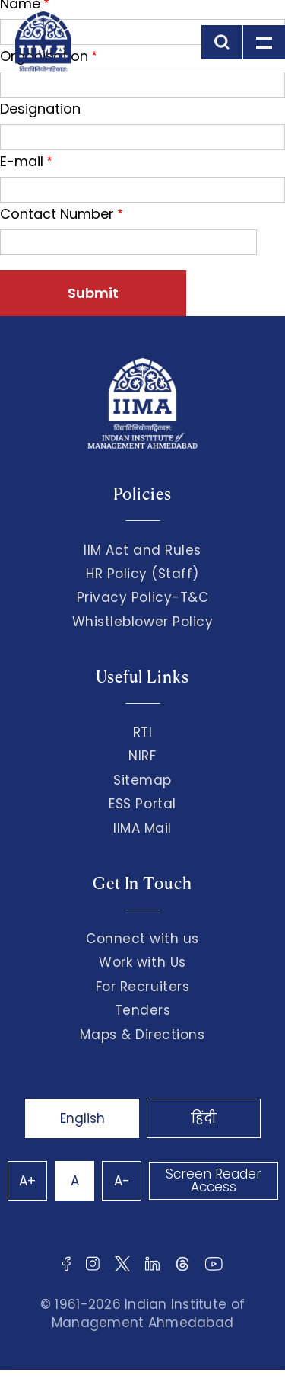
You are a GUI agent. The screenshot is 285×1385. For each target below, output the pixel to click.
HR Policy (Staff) (142, 574)
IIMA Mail (142, 828)
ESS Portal (142, 804)
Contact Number (57, 213)
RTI (143, 732)
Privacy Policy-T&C (143, 597)
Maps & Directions (142, 1034)
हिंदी (204, 1118)
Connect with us (142, 938)
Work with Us (142, 962)
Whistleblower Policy (143, 622)
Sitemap (142, 780)
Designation (40, 108)
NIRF (142, 756)
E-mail (21, 161)
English (82, 1118)
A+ (27, 1181)
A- (122, 1181)
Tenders (143, 1010)
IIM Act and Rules (142, 550)
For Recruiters (142, 986)
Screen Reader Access (213, 1180)
